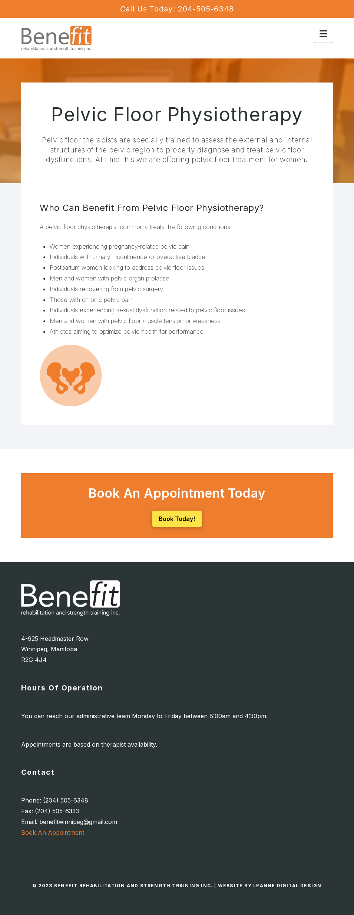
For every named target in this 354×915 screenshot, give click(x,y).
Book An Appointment (52, 832)
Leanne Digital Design (287, 885)
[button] (323, 34)
